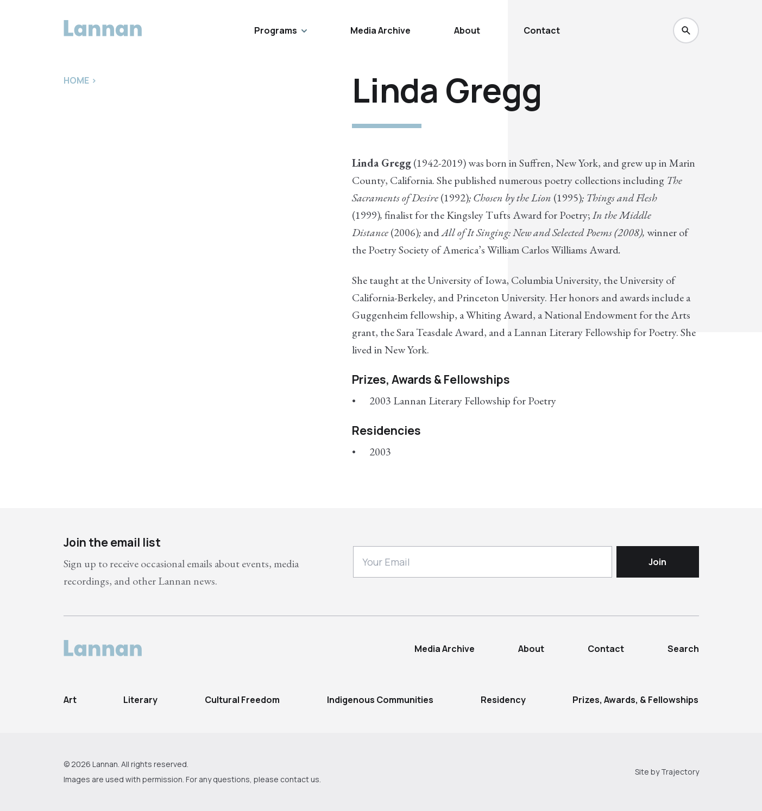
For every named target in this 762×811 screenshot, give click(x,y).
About (467, 30)
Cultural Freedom (242, 700)
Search (683, 649)
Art (70, 700)
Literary (140, 700)
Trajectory (680, 771)
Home (76, 80)
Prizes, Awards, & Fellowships (635, 700)
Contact (542, 30)
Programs (280, 30)
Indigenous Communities (380, 700)
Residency (503, 700)
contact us (299, 779)
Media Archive (380, 30)
